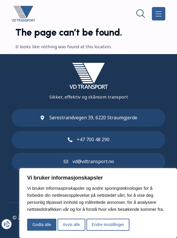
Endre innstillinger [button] (108, 224)
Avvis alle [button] (71, 224)
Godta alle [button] (41, 224)
